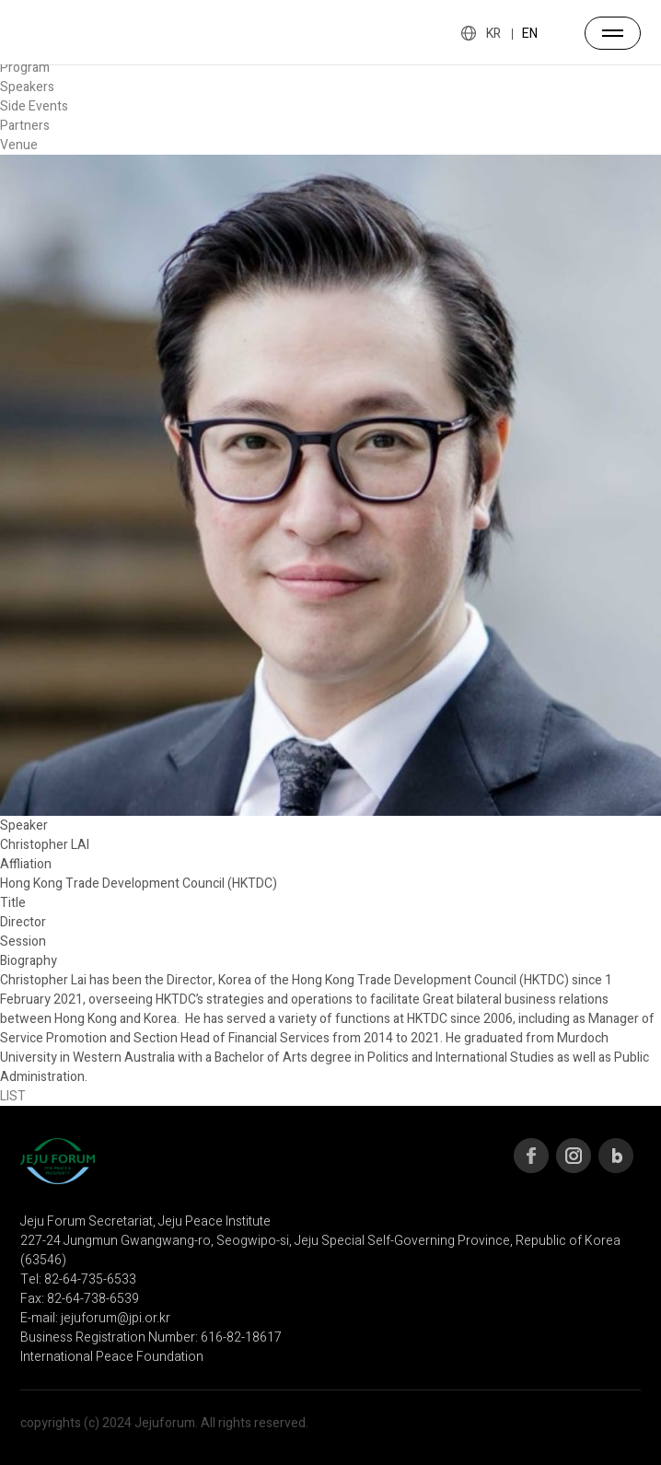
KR (493, 33)
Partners (25, 125)
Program (25, 67)
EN (530, 33)
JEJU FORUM (58, 32)
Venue (19, 145)
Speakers (27, 87)
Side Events (34, 106)
